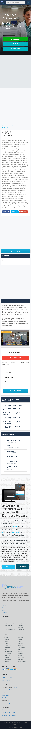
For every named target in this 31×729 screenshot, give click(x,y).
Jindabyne (7, 647)
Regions (4, 607)
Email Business (23, 211)
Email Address (8, 372)
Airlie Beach (21, 657)
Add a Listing (6, 211)
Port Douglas (8, 651)
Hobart (6, 643)
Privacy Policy (6, 703)
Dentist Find (21, 629)
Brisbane (6, 639)
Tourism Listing (8, 619)
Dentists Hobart (22, 623)
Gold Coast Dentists (9, 629)
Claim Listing (15, 39)
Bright (6, 649)
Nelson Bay (7, 645)
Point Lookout (8, 655)
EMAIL (15, 44)
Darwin (20, 641)
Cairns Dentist (8, 625)
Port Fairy (20, 655)
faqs (8, 700)
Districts (4, 612)
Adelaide (20, 639)
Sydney (6, 637)
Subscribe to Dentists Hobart (10, 690)
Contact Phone (9, 377)
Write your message (10, 381)
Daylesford (7, 653)
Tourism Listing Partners (8, 712)
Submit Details (15, 391)
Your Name (7, 368)
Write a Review (15, 251)
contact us (16, 687)
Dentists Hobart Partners (9, 715)
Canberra (20, 643)
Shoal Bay (20, 653)
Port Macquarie (22, 661)
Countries (4, 605)
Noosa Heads (21, 647)
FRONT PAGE (6, 680)
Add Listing (22, 566)
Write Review (15, 48)
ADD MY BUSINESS (7, 677)
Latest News (5, 695)
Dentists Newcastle (9, 623)
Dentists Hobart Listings (15, 727)
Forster (20, 651)
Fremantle (7, 657)
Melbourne (21, 637)
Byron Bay (20, 645)
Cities (3, 610)
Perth (6, 641)
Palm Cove (20, 659)
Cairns (19, 649)
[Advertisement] (15, 71)
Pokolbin (6, 661)
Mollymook (7, 659)
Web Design (5, 697)
